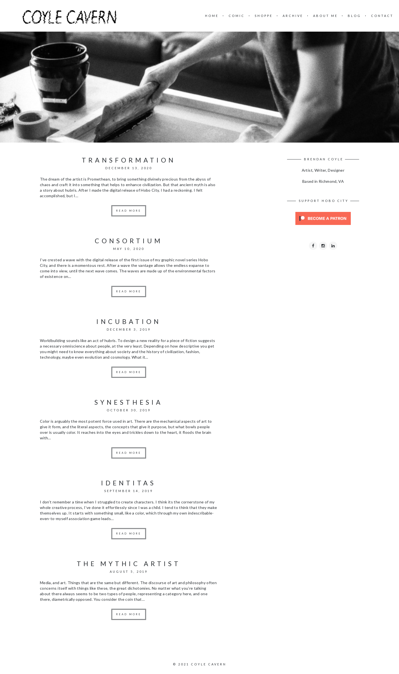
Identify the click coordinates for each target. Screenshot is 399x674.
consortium (129, 241)
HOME (212, 15)
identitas (128, 483)
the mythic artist (129, 563)
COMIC (237, 15)
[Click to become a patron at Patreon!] (323, 218)
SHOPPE (264, 15)
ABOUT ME (325, 15)
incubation (128, 321)
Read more (128, 210)
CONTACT (382, 15)
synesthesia (128, 402)
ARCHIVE (293, 15)
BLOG (354, 15)
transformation (129, 160)
